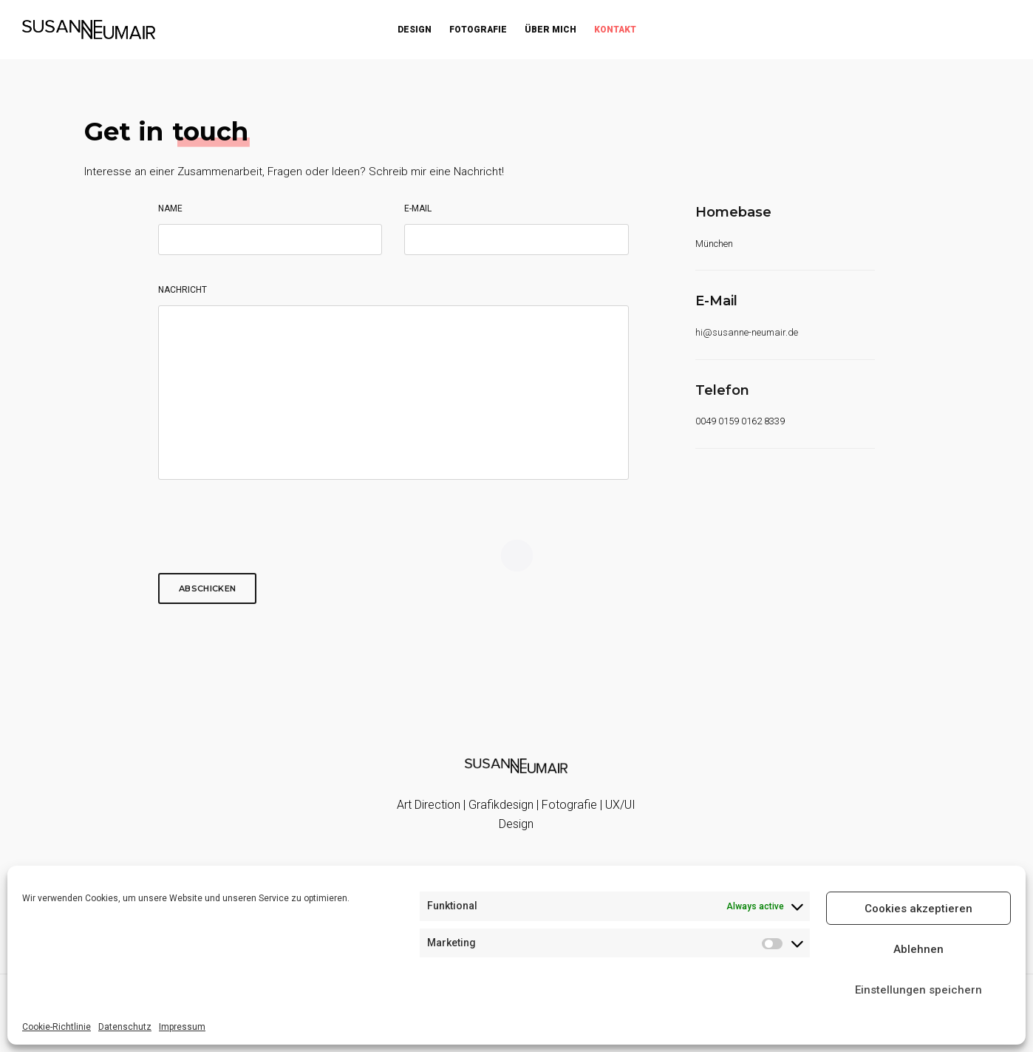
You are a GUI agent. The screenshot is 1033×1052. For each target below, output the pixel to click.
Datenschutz (124, 1027)
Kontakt (615, 29)
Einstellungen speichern (918, 990)
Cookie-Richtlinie (56, 1027)
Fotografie (478, 29)
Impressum (182, 1027)
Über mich (550, 29)
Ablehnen (918, 949)
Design (415, 29)
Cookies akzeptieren (918, 908)
